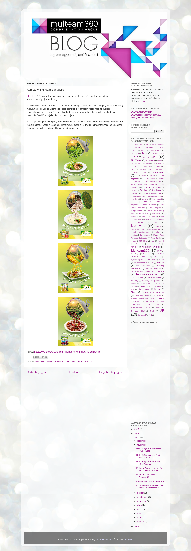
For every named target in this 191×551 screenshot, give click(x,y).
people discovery (137, 271)
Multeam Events (151, 246)
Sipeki (133, 283)
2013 (136, 437)
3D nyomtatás (136, 144)
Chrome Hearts (158, 163)
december (142, 441)
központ (156, 222)
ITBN (143, 216)
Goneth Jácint (156, 199)
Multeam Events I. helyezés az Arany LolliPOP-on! (149, 469)
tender (137, 301)
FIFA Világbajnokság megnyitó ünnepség (146, 196)
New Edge (135, 254)
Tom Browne (153, 304)
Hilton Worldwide (149, 205)
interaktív (134, 216)
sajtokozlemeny (154, 278)
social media (145, 286)
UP (162, 310)
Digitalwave (158, 172)
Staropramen (144, 289)
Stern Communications (81, 361)
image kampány (137, 211)
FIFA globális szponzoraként (151, 193)
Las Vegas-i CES (155, 229)
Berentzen (135, 153)
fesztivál (134, 193)
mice (152, 241)
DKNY (152, 176)
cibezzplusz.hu (145, 166)
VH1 (150, 315)
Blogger (128, 539)
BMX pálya (146, 157)
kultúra (158, 226)
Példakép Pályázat (153, 268)
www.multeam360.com (141, 112)
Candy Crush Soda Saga (140, 163)
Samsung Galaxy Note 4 (151, 281)
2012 (136, 526)
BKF (136, 157)
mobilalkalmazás (155, 244)
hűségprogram (155, 208)
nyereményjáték (137, 260)
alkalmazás (150, 147)
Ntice (157, 257)
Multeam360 (140, 250)
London (134, 235)
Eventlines (144, 190)
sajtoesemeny (137, 278)
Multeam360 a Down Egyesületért (145, 475)
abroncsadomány (158, 144)
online (161, 260)
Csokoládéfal (159, 169)
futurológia (135, 199)
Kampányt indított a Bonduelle (150, 481)
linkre (142, 101)
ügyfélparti (142, 315)
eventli (133, 190)
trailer (158, 307)
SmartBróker (145, 283)
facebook (156, 190)
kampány (49, 361)
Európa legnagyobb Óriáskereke (144, 184)
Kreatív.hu (32, 96)
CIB (135, 166)
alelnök (137, 147)
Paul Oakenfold (143, 266)
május (140, 513)
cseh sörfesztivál (145, 169)
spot (132, 289)
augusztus (142, 501)
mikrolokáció (139, 244)
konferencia (160, 219)
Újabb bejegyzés (37, 372)
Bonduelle (39, 361)
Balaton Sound (155, 150)
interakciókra (156, 214)
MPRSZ (134, 247)
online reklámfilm (140, 263)
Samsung (134, 281)
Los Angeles (145, 235)
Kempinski (148, 219)
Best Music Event (157, 153)
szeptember (142, 497)
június (140, 509)
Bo (155, 157)
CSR (136, 172)
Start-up (157, 289)
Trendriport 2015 (138, 311)
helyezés (134, 205)
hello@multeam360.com (142, 117)
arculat (143, 150)
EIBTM (161, 178)
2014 (136, 433)
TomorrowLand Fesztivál (141, 307)
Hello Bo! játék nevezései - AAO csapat (148, 456)
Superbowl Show (142, 295)
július (139, 505)
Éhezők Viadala (149, 178)
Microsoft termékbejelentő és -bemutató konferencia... (150, 486)
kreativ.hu (59, 361)
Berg (144, 153)
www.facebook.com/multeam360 (146, 115)
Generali (145, 199)
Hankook (134, 202)
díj (136, 176)
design (144, 172)
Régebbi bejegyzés (111, 372)
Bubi (160, 160)
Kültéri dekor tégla (138, 229)
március (141, 521)
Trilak (152, 311)
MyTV (159, 251)
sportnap (158, 286)
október (140, 493)
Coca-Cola (158, 166)
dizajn (144, 176)
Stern (67, 361)
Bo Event (136, 160)
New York (147, 254)
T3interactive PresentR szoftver (143, 298)
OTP (151, 263)
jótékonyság (153, 216)
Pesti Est (150, 271)
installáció (143, 213)
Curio (133, 169)
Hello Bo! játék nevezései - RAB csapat (148, 449)
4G (147, 144)
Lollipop (157, 232)
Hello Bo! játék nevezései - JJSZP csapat (148, 462)
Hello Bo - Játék (151, 202)
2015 (136, 429)
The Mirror (149, 301)
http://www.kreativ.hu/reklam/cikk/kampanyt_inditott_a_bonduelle (67, 352)
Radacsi (161, 271)
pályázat (160, 262)
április (140, 517)
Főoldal (74, 372)
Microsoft (161, 241)
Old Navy (151, 260)
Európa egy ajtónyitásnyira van (148, 181)
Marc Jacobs (156, 238)
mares (133, 241)
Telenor (160, 298)
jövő (162, 216)
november (142, 445)
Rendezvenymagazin (147, 274)
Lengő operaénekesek (140, 232)
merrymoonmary (104, 539)
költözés (140, 222)
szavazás (157, 295)
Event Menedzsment (151, 187)
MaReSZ (143, 241)
